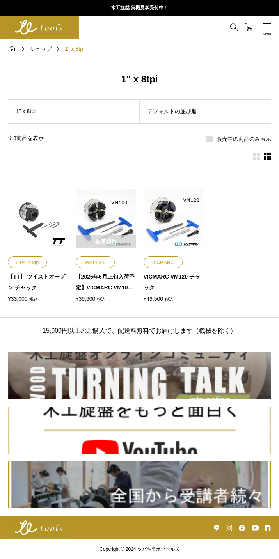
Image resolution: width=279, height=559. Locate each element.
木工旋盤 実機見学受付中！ (139, 8)
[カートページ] (249, 27)
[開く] (267, 27)
